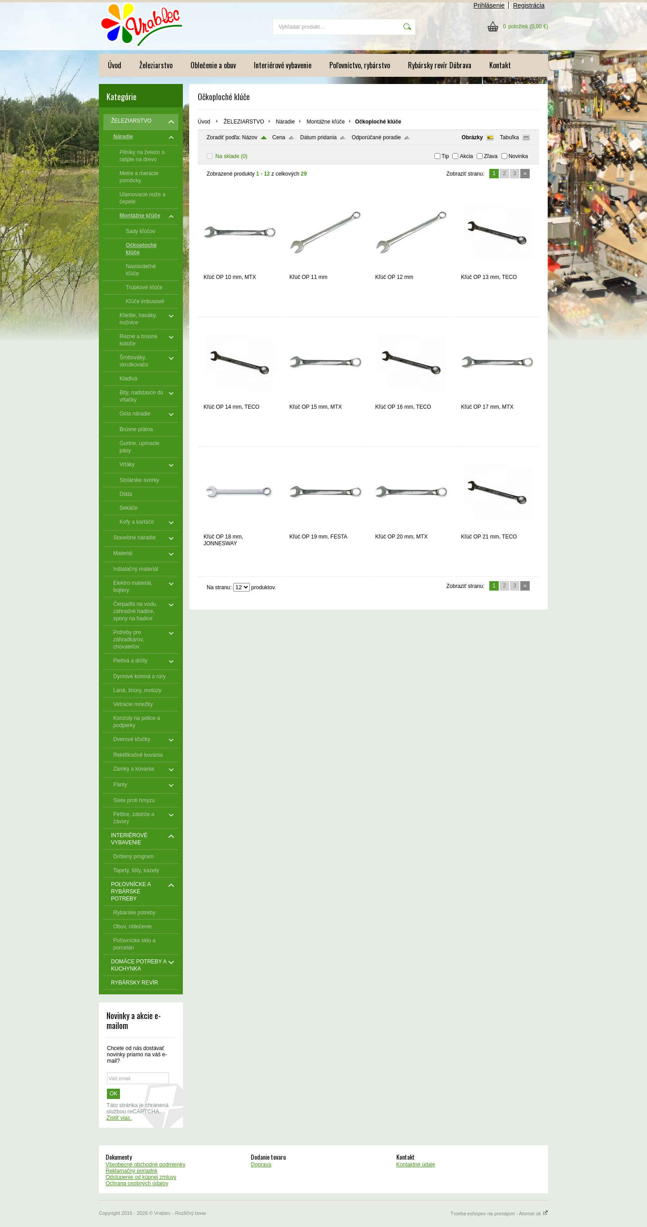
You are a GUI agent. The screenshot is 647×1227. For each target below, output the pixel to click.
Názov (249, 137)
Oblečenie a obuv (213, 65)
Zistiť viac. (119, 1118)
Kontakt (500, 65)
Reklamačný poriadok (131, 1171)
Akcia (466, 156)
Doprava (261, 1164)
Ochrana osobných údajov (137, 1183)
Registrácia (529, 5)
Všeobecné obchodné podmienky (145, 1164)
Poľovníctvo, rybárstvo (359, 65)
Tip (445, 156)
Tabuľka (509, 137)
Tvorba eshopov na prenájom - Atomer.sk (499, 1213)
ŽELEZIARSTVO (244, 122)
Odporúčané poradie (376, 137)
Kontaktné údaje (415, 1164)
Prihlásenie (489, 5)
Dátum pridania (318, 137)
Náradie (285, 122)
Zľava (490, 156)
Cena (278, 137)
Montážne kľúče (325, 122)
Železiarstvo (156, 65)
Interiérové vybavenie (282, 65)
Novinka (518, 156)
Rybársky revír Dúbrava (439, 65)
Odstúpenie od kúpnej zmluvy (141, 1177)
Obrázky (472, 137)
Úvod (114, 65)
